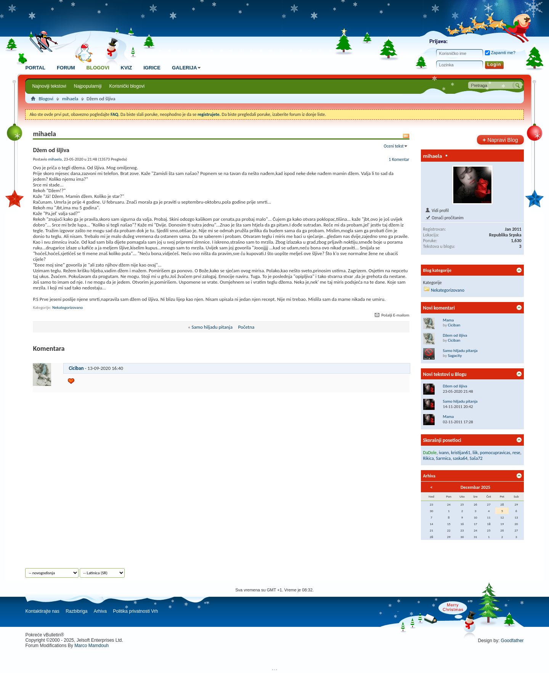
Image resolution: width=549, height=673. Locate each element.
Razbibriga (76, 611)
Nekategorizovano (67, 307)
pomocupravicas (495, 452)
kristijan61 (460, 452)
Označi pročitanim (444, 217)
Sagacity (455, 355)
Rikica (428, 458)
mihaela (70, 98)
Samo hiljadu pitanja (212, 327)
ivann (444, 452)
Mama (448, 320)
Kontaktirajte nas (42, 611)
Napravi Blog (500, 140)
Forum (66, 68)
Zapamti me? (500, 52)
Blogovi (98, 68)
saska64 (460, 458)
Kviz (126, 68)
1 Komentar (399, 159)
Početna (246, 327)
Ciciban (76, 368)
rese (516, 452)
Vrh (154, 611)
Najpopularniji (88, 86)
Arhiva (100, 611)
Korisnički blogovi (127, 86)
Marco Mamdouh (91, 645)
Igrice (152, 68)
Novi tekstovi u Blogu (445, 374)
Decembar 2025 (475, 487)
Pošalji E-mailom (391, 315)
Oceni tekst (394, 146)
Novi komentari (439, 308)
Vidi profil (437, 210)
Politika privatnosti (131, 611)
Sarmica (443, 458)
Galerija (187, 68)
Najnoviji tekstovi (49, 86)
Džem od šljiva (455, 335)
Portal (35, 68)
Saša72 (476, 458)
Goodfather (512, 640)
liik (475, 452)
